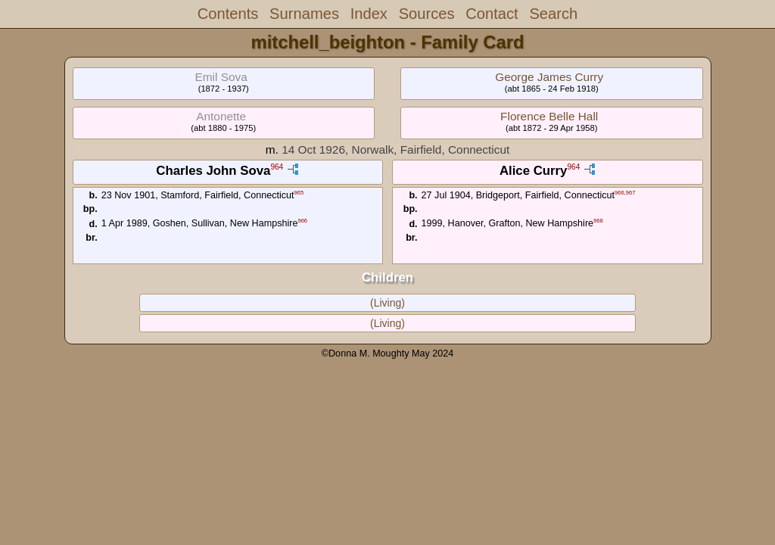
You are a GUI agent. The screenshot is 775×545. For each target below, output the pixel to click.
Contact (491, 13)
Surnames (304, 13)
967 (631, 192)
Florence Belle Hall (549, 116)
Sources (427, 13)
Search (553, 13)
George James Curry (549, 76)
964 (276, 168)
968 (598, 220)
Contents (228, 13)
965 (299, 192)
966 (302, 220)
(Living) (387, 303)
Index (369, 13)
